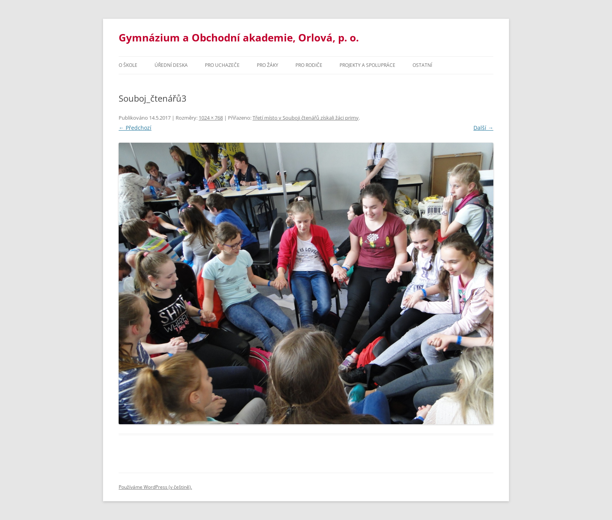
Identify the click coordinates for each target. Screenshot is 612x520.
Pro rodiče (308, 65)
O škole (128, 65)
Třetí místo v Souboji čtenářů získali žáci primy (306, 117)
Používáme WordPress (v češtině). (155, 487)
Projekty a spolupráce (367, 65)
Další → (483, 127)
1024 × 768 (211, 117)
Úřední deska (171, 65)
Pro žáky (267, 65)
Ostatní (422, 65)
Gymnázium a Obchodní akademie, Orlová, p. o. (239, 37)
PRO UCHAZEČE (222, 65)
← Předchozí (135, 127)
